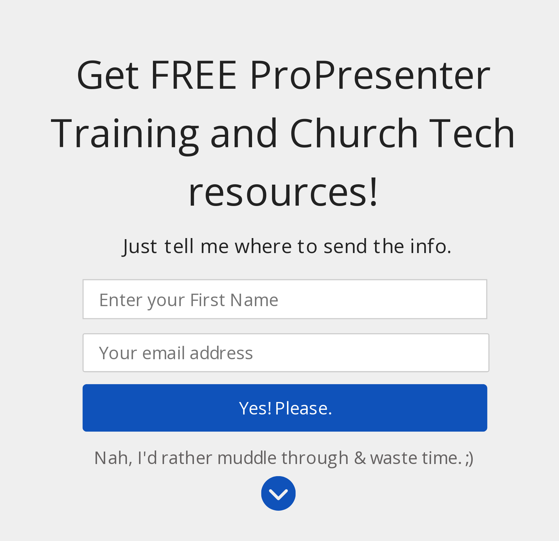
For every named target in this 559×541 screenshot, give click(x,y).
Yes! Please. (285, 408)
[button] (283, 133)
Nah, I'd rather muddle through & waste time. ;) (284, 457)
